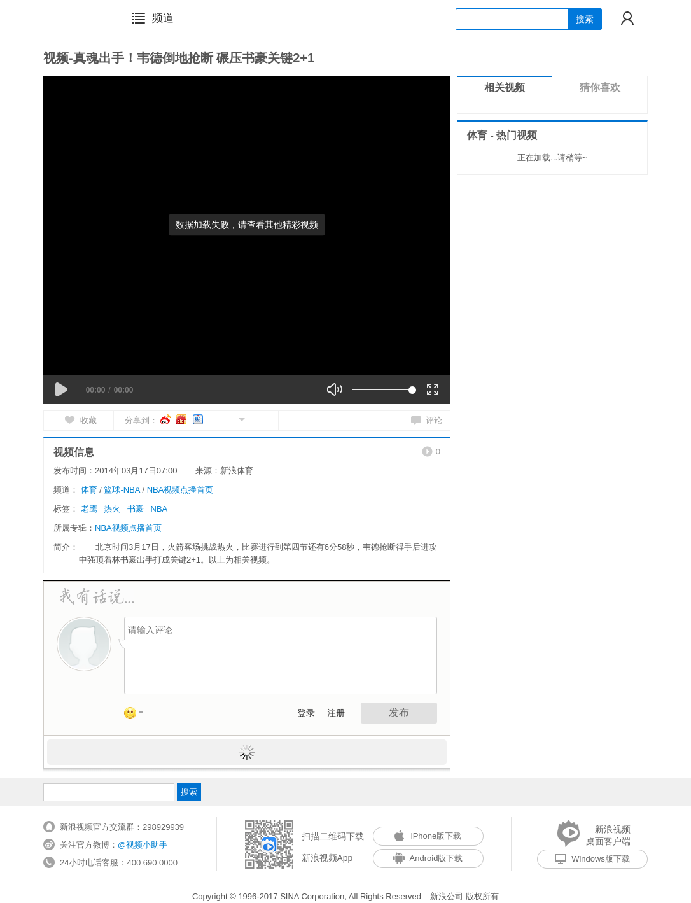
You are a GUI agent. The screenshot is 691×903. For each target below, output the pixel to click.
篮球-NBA (121, 489)
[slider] (382, 389)
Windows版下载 (592, 859)
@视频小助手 (142, 845)
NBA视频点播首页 (180, 489)
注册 (336, 713)
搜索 (585, 19)
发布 (399, 712)
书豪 (135, 509)
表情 (138, 715)
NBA (159, 509)
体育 (89, 489)
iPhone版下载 (427, 836)
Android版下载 (428, 858)
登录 (306, 713)
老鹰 (89, 509)
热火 (112, 509)
